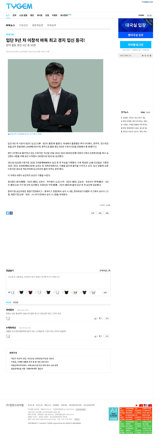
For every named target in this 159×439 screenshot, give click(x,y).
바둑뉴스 (10, 25)
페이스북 (135, 82)
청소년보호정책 (89, 405)
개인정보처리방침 (75, 405)
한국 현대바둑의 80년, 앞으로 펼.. (134, 128)
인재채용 (55, 405)
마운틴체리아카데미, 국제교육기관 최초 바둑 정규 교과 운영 (34, 365)
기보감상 (23, 25)
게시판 (39, 15)
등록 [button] (105, 292)
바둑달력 (51, 25)
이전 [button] (92, 213)
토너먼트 (64, 15)
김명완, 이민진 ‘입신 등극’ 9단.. (133, 117)
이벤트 (55, 15)
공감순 (15, 302)
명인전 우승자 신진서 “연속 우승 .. (134, 131)
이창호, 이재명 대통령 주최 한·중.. (134, 124)
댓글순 (148, 112)
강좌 (14, 15)
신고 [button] (107, 318)
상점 (47, 15)
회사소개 (31, 405)
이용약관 (64, 405)
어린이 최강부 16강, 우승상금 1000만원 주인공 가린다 (32, 358)
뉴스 (8, 15)
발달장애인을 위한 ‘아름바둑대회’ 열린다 (27, 368)
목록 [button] (107, 213)
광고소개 (39, 405)
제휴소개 (47, 405)
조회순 (143, 112)
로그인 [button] (149, 15)
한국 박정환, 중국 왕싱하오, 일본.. (134, 121)
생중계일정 (37, 25)
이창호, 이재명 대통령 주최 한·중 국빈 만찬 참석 (30, 361)
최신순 (8, 302)
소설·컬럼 (23, 15)
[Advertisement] (58, 239)
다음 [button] (99, 213)
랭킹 (32, 15)
